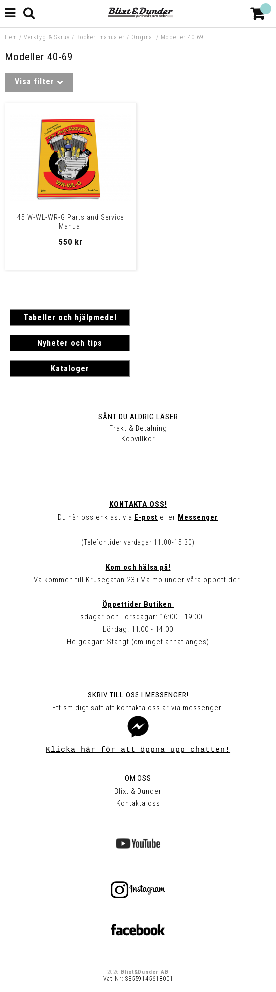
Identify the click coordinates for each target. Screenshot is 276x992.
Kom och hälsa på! (138, 567)
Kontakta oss (138, 803)
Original (142, 37)
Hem (11, 37)
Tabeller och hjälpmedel (70, 317)
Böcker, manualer (100, 37)
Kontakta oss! (138, 504)
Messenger (198, 517)
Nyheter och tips (69, 343)
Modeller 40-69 (182, 37)
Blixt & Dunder (138, 791)
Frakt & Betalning (138, 428)
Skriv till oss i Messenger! (138, 695)
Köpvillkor (138, 438)
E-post (146, 517)
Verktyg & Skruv (47, 37)
